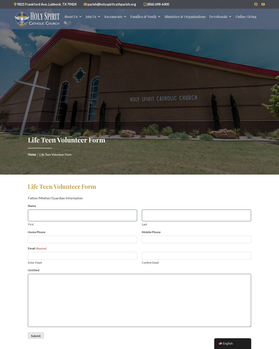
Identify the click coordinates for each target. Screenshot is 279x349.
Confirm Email (150, 262)
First (31, 224)
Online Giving (246, 17)
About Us (73, 17)
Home (32, 154)
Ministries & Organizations (185, 17)
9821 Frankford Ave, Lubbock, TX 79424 (45, 4)
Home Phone (36, 232)
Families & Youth (145, 17)
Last (144, 224)
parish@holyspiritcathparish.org (110, 4)
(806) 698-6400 (156, 4)
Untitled (33, 270)
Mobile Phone (151, 232)
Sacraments (115, 17)
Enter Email (35, 262)
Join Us (93, 17)
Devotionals (220, 17)
